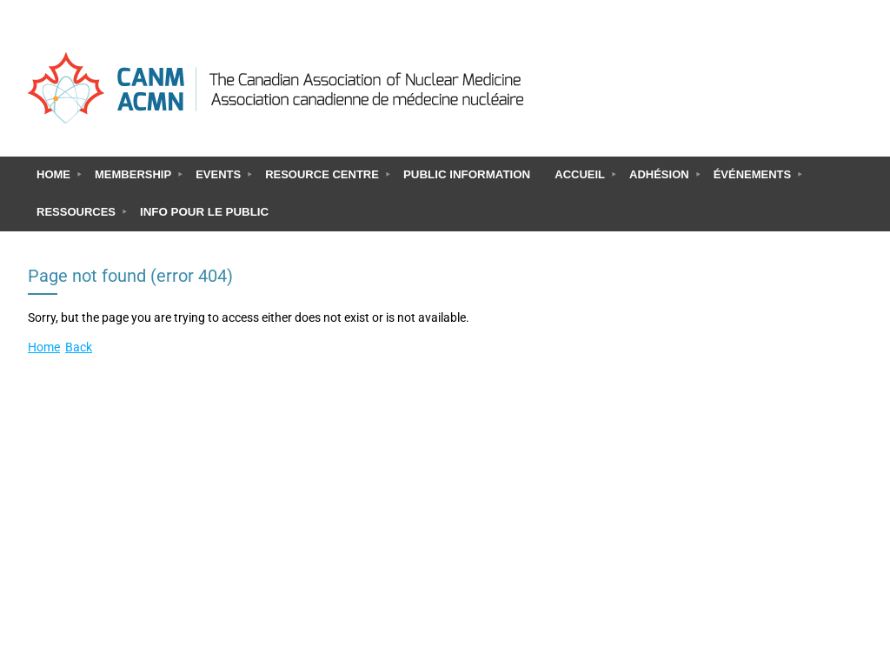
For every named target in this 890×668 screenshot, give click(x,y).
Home (44, 347)
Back (78, 347)
